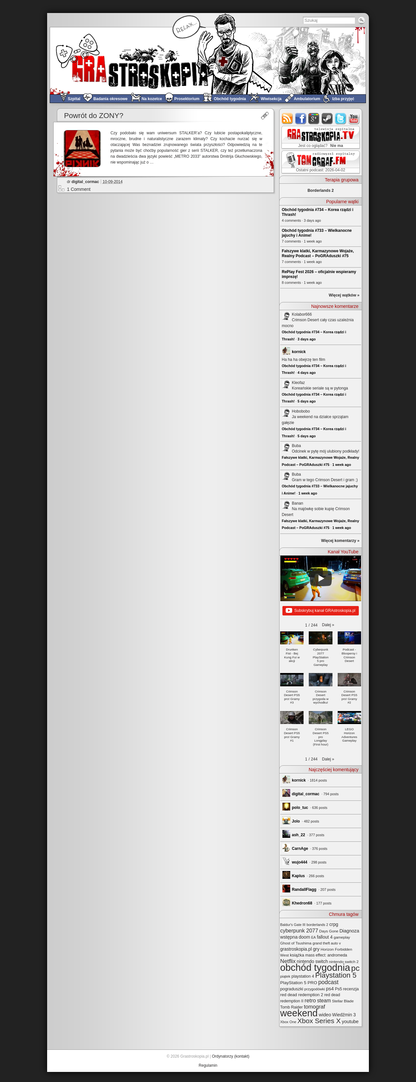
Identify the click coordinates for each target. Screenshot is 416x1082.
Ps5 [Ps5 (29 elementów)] (338, 989)
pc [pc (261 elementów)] (355, 968)
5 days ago (307, 401)
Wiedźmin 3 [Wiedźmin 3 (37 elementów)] (344, 1014)
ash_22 (298, 835)
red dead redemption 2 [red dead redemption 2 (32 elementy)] (301, 994)
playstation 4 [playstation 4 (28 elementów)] (303, 976)
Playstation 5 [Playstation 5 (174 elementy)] (336, 975)
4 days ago (307, 373)
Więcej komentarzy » (340, 540)
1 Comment (78, 189)
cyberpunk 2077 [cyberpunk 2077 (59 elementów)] (299, 930)
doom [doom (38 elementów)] (304, 937)
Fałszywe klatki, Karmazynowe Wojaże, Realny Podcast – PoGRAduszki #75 (318, 253)
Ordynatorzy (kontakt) (230, 1056)
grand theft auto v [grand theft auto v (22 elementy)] (327, 943)
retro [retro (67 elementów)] (310, 1000)
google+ (314, 118)
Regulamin (208, 1065)
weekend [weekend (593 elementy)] (299, 1013)
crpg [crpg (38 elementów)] (333, 924)
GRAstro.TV (320, 137)
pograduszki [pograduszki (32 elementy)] (291, 988)
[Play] (321, 578)
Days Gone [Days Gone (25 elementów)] (328, 931)
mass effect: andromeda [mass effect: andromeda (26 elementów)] (326, 955)
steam (327, 118)
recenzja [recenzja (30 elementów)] (351, 988)
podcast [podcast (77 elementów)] (328, 982)
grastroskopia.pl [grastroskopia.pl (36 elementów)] (296, 949)
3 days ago (307, 339)
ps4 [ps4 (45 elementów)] (330, 988)
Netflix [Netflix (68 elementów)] (288, 961)
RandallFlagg (304, 889)
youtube (354, 118)
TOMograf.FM (320, 162)
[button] (328, 625)
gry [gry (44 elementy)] (316, 949)
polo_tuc (300, 807)
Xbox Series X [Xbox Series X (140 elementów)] (319, 1020)
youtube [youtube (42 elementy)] (350, 1021)
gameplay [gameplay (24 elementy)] (342, 937)
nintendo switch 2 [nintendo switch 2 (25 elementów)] (343, 961)
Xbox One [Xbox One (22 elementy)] (288, 1022)
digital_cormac (85, 181)
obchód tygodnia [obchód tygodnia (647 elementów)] (315, 967)
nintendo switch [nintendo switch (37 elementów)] (312, 961)
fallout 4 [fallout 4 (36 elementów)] (324, 937)
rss (287, 118)
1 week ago (341, 465)
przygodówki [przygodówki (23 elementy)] (314, 989)
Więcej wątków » (344, 295)
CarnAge (300, 848)
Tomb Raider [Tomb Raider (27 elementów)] (291, 1007)
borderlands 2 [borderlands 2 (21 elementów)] (317, 925)
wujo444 (299, 862)
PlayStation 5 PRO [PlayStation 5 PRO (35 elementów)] (298, 982)
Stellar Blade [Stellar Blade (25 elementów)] (343, 1001)
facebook (301, 118)
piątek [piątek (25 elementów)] (285, 976)
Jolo (296, 821)
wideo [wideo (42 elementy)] (325, 1014)
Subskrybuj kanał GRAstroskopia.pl (320, 611)
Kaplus (298, 876)
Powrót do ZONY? (94, 116)
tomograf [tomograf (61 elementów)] (314, 1007)
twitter (341, 118)
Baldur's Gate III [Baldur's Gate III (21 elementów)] (293, 925)
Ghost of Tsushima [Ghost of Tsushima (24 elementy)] (295, 943)
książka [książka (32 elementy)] (297, 955)
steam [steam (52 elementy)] (324, 1000)
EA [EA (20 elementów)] (313, 937)
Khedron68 (302, 903)
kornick (299, 352)
